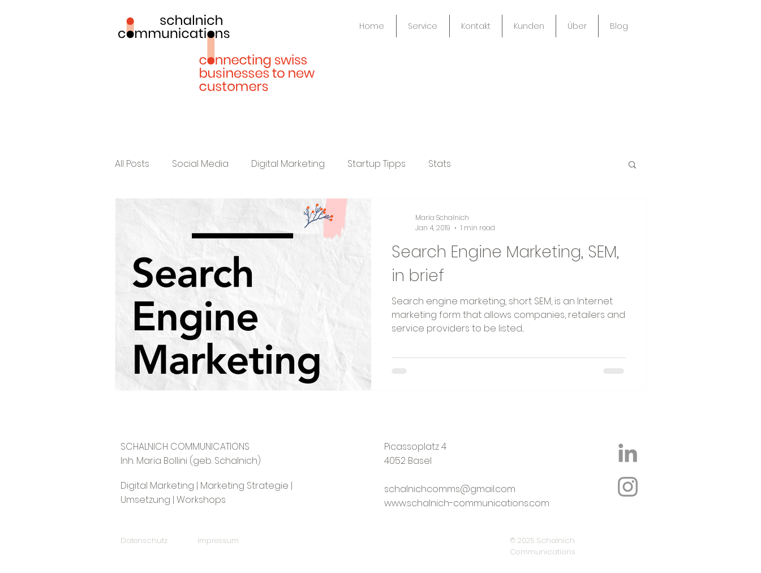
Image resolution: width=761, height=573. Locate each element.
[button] (632, 165)
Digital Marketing (288, 164)
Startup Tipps (376, 164)
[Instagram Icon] (627, 486)
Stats (439, 164)
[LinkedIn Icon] (627, 453)
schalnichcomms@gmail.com (449, 489)
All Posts (132, 164)
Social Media (200, 164)
